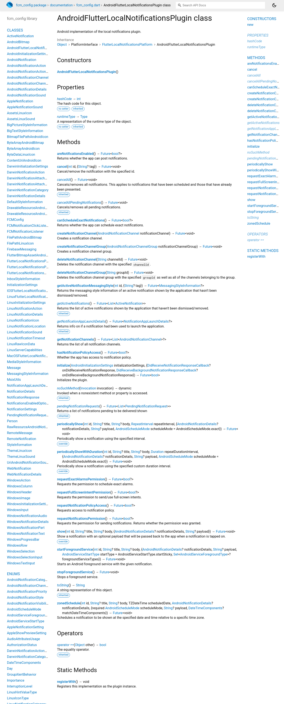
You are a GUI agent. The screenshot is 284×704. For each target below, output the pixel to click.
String (82, 167)
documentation (61, 5)
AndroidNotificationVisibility (28, 603)
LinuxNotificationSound (24, 332)
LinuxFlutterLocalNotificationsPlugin (34, 297)
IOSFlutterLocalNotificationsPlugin (33, 291)
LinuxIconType (18, 698)
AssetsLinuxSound (21, 119)
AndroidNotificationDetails (197, 424)
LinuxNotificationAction (24, 309)
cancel (62, 167)
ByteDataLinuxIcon (21, 155)
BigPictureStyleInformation (27, 125)
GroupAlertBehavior (21, 674)
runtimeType (66, 117)
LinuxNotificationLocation (26, 326)
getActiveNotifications (73, 303)
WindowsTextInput (21, 563)
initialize (63, 365)
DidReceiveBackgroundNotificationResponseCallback (156, 370)
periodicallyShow (70, 424)
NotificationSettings (22, 409)
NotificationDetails (21, 391)
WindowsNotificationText (26, 534)
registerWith (66, 682)
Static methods (263, 250)
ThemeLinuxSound (21, 457)
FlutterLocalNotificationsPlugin (30, 267)
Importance (15, 680)
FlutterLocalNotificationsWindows (32, 273)
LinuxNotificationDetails (25, 314)
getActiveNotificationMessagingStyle (85, 286)
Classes (15, 30)
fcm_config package (31, 5)
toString (62, 585)
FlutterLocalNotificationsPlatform (127, 45)
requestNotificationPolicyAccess (81, 505)
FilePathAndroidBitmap (24, 237)
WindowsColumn (19, 486)
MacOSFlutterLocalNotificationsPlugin (35, 356)
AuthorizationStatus (22, 645)
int (79, 99)
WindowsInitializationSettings (29, 504)
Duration (157, 452)
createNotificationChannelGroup (81, 247)
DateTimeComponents (205, 608)
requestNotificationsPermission (81, 519)
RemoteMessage (19, 433)
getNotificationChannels (75, 339)
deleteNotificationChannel (76, 259)
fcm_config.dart (88, 5)
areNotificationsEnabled (75, 154)
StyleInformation (19, 445)
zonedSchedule (68, 603)
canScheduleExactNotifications (80, 220)
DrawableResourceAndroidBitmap (32, 208)
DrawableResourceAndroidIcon (30, 214)
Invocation (88, 388)
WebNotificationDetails (24, 474)
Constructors (261, 18)
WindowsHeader (19, 492)
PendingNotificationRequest (146, 406)
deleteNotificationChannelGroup (81, 273)
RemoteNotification (21, 439)
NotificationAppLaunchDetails (146, 321)
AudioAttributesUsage (23, 639)
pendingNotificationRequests (78, 406)
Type (83, 117)
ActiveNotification (128, 303)
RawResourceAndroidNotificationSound (36, 427)
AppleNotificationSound (25, 107)
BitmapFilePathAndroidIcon (27, 137)
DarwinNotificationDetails (26, 196)
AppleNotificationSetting (25, 627)
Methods (256, 57)
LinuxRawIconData (21, 344)
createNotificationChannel (77, 233)
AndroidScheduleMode (133, 429)
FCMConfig (15, 220)
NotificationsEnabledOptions (28, 403)
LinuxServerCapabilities (24, 350)
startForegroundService (75, 549)
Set (175, 554)
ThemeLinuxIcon (19, 451)
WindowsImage (18, 498)
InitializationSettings (22, 285)
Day (10, 669)
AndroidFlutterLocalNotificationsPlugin (86, 72)
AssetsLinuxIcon (19, 113)
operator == (65, 645)
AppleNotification (20, 101)
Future (105, 154)
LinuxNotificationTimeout (26, 338)
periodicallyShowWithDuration (79, 452)
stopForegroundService (74, 572)
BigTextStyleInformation (25, 131)
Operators (257, 234)
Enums (13, 574)
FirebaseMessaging (21, 249)
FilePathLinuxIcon (20, 243)
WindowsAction (18, 480)
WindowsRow (17, 545)
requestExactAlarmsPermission (81, 479)
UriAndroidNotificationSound (28, 463)
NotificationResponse (23, 397)
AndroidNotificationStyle (25, 597)
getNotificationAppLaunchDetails (81, 321)
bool (115, 154)
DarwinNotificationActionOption (31, 651)
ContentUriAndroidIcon (24, 160)
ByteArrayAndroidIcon (23, 149)
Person (12, 421)
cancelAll (63, 180)
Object (62, 45)
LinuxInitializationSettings (26, 303)
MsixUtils (14, 380)
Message (14, 368)
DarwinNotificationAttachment (29, 178)
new (250, 25)
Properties (257, 35)
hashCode (64, 99)
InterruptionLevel (19, 686)
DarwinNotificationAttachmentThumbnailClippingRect (47, 184)
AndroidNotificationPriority (27, 592)
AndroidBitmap (18, 42)
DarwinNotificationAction (26, 172)
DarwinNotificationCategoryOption (32, 657)
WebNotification (19, 468)
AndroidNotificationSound (26, 95)
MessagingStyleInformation (180, 286)
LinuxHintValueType (22, 692)
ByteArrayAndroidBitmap (25, 143)
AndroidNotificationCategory (28, 580)
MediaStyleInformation (24, 362)
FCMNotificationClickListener (29, 226)
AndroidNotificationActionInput (30, 72)
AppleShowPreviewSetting (26, 633)
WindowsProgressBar (23, 540)
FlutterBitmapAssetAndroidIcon (30, 255)
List (110, 303)
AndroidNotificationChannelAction (32, 586)
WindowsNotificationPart (26, 528)
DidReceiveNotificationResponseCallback (178, 365)
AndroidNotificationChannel (118, 233)
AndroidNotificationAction (26, 66)
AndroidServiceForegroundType (203, 554)
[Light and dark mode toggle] (274, 5)
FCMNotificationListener (25, 232)
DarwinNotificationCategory (27, 190)
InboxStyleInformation (23, 279)
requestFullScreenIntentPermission (83, 492)
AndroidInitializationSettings (92, 365)
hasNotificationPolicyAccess (78, 353)
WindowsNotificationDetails (28, 522)
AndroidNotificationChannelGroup (132, 247)
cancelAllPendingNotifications (79, 203)
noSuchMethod (68, 388)
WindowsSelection (21, 551)
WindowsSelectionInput (24, 557)
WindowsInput (18, 510)
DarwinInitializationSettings (27, 166)
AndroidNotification (21, 60)
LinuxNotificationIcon (23, 320)
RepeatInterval (142, 424)
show (61, 531)
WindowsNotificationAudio (27, 516)
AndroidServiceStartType (80, 554)
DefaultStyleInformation (25, 202)
